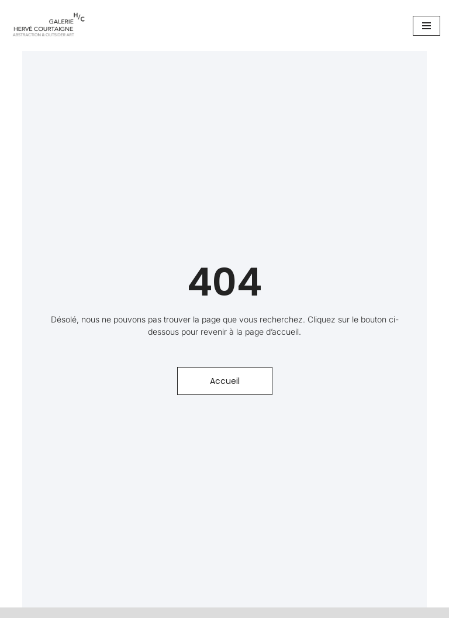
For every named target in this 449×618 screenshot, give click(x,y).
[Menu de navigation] (426, 26)
